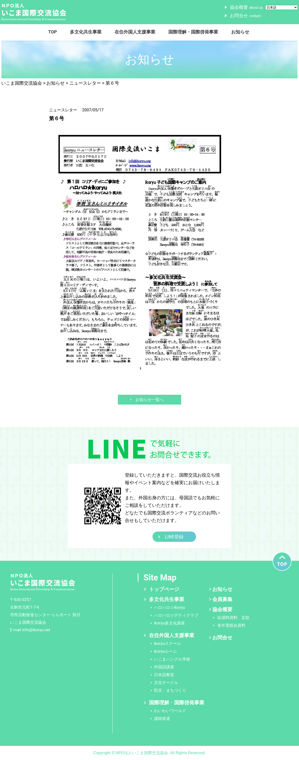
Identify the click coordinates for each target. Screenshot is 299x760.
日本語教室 (164, 674)
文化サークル (166, 682)
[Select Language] (281, 7)
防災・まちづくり (170, 690)
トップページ (164, 589)
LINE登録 (174, 536)
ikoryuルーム (165, 651)
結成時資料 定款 (233, 617)
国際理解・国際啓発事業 (193, 32)
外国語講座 (164, 667)
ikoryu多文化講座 (169, 623)
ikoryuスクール (167, 643)
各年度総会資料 (231, 625)
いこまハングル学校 (172, 659)
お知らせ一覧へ (149, 399)
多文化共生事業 (86, 32)
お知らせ (240, 32)
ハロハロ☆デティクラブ (176, 615)
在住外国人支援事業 (135, 32)
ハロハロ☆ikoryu (169, 607)
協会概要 (246, 7)
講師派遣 (162, 718)
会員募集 (222, 599)
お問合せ (245, 15)
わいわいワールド (170, 710)
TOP (52, 32)
